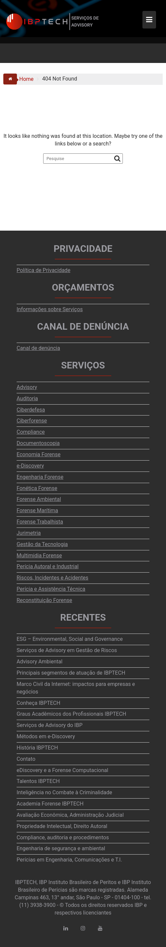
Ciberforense (32, 421)
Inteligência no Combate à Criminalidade (64, 792)
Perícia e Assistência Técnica (51, 589)
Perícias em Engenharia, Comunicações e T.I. (69, 860)
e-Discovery (30, 466)
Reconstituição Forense (44, 600)
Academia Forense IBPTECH (50, 804)
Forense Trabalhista (40, 522)
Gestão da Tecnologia (42, 544)
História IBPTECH (37, 748)
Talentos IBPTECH (38, 781)
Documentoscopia (38, 443)
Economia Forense (38, 454)
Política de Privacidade (43, 270)
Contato (26, 759)
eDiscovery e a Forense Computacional (62, 770)
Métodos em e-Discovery (46, 736)
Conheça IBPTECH (38, 703)
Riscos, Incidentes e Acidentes (52, 578)
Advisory (27, 387)
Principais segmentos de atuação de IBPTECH (71, 673)
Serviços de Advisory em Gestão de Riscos (67, 650)
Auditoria (27, 398)
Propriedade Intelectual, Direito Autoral (62, 826)
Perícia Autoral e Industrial (48, 566)
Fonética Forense (37, 488)
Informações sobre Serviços (50, 309)
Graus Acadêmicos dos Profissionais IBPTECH (71, 714)
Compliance (31, 432)
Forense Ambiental (39, 499)
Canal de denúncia (38, 348)
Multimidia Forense (39, 555)
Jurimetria (29, 533)
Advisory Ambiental (39, 661)
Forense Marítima (37, 510)
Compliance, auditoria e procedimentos (63, 837)
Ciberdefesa (31, 410)
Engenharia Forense (40, 477)
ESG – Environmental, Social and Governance (70, 639)
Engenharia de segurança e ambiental (61, 848)
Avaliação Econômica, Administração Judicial (70, 815)
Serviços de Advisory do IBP (50, 725)
